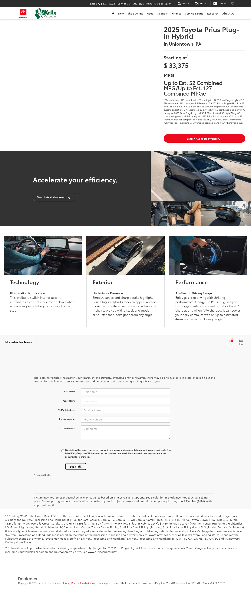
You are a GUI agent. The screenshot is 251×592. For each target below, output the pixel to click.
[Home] (113, 13)
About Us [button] (228, 13)
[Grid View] (230, 342)
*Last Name (69, 400)
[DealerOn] (27, 578)
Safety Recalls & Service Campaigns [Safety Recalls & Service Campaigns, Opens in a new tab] (91, 582)
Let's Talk (75, 466)
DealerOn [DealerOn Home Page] (46, 582)
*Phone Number (66, 419)
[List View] (241, 342)
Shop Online (135, 13)
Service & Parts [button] (194, 13)
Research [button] (213, 13)
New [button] (121, 13)
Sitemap (57, 582)
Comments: (69, 428)
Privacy (67, 582)
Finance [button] (176, 13)
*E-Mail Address (66, 409)
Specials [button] (162, 13)
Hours (115, 582)
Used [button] (150, 13)
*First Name (69, 391)
